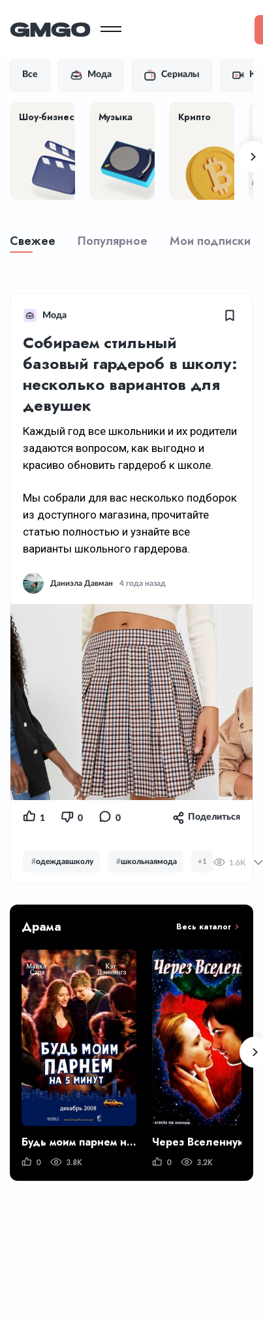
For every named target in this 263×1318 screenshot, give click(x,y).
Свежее (32, 241)
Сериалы (172, 75)
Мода (91, 75)
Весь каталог (203, 926)
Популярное (112, 241)
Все (30, 74)
